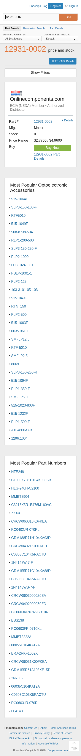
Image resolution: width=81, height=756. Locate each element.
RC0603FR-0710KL (26, 628)
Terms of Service (62, 733)
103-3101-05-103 (24, 290)
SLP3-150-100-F (24, 207)
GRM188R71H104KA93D (31, 538)
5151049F (19, 298)
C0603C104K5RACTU (28, 579)
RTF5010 (18, 215)
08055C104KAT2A (25, 645)
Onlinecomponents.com (41, 101)
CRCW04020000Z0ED (28, 604)
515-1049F (19, 224)
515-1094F (19, 380)
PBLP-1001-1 (21, 273)
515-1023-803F (23, 405)
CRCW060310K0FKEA (29, 521)
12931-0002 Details (63, 61)
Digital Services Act (20, 738)
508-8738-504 (22, 232)
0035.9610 (19, 331)
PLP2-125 (19, 281)
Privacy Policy (41, 733)
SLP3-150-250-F (24, 248)
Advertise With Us (48, 743)
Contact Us (30, 728)
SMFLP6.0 (19, 397)
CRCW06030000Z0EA (28, 595)
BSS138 (17, 620)
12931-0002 (43, 121)
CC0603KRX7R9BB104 (29, 612)
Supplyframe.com (58, 750)
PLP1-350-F (20, 389)
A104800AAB (21, 430)
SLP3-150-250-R (24, 372)
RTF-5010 (19, 347)
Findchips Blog (38, 6)
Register (56, 6)
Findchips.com (6, 6)
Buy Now (52, 148)
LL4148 (17, 711)
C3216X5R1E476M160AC (31, 505)
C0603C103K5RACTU (28, 694)
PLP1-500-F (20, 422)
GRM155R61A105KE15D (30, 670)
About (43, 728)
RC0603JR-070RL (25, 703)
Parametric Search (19, 733)
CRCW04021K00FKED (29, 546)
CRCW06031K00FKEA (29, 661)
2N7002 (17, 678)
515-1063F (19, 323)
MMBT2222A (21, 637)
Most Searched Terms (63, 728)
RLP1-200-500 (22, 240)
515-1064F (19, 199)
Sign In (73, 6)
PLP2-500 (19, 314)
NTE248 (17, 472)
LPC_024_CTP (23, 265)
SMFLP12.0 (20, 339)
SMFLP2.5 (19, 356)
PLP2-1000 (20, 257)
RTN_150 (18, 306)
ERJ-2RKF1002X (24, 653)
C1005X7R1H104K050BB (31, 480)
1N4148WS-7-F (23, 587)
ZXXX (15, 513)
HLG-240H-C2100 (25, 488)
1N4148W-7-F (22, 562)
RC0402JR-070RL (25, 529)
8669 (15, 364)
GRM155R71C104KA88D (31, 571)
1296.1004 (19, 438)
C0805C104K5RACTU (28, 554)
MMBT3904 (20, 496)
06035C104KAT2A (25, 686)
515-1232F (19, 413)
